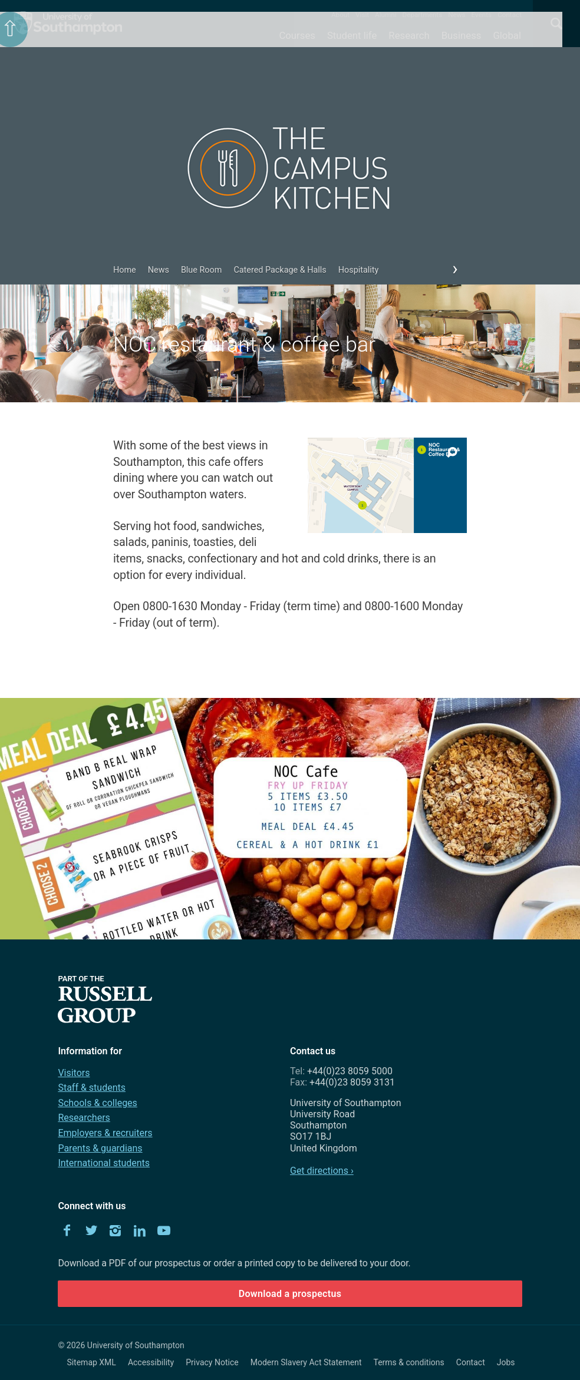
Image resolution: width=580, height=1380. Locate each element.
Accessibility (151, 1362)
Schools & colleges (97, 1102)
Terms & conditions (409, 1362)
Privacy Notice (212, 1362)
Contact (509, 15)
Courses (297, 35)
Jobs (506, 1362)
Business (461, 35)
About (340, 15)
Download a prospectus (290, 1293)
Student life (352, 35)
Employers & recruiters (105, 1133)
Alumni (385, 15)
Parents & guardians (100, 1148)
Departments (423, 15)
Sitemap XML (91, 1362)
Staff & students (92, 1087)
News (456, 15)
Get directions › (322, 1170)
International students (104, 1163)
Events (482, 15)
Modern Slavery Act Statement (306, 1362)
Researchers (84, 1117)
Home (124, 270)
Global (507, 35)
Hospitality (358, 270)
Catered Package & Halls (279, 270)
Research (408, 35)
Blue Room (201, 270)
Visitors (74, 1072)
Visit (362, 15)
